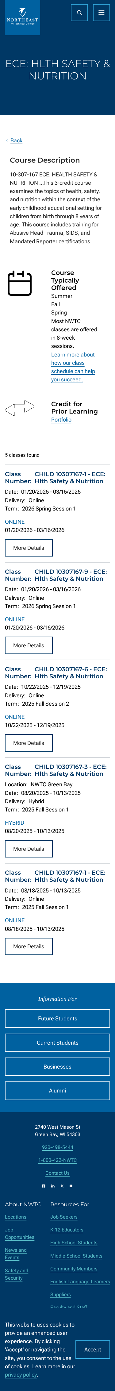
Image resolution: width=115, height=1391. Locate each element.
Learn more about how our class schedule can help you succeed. (73, 367)
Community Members (74, 1269)
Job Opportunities (19, 1233)
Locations (15, 1217)
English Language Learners (80, 1282)
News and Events (16, 1253)
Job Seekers (64, 1217)
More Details (28, 548)
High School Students (74, 1243)
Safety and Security (16, 1274)
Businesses (57, 1066)
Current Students (58, 1042)
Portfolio (61, 419)
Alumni (57, 1090)
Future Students (57, 1018)
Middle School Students (76, 1256)
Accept (92, 1349)
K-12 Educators (66, 1230)
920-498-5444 (57, 1147)
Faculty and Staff (68, 1307)
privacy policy (21, 1374)
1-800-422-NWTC (57, 1160)
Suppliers (60, 1294)
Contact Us (57, 1173)
